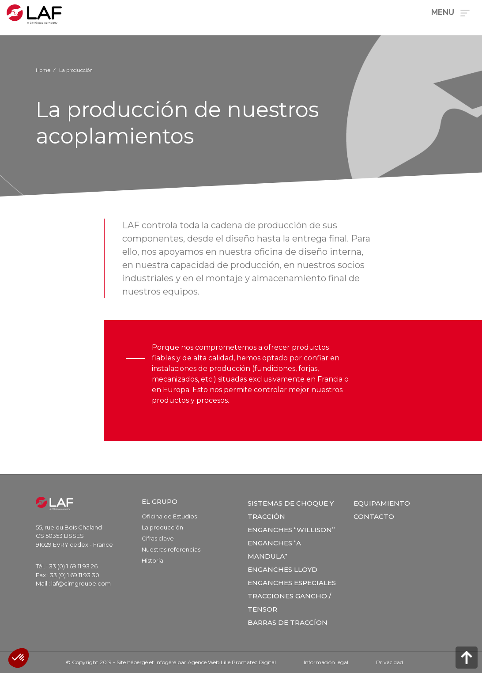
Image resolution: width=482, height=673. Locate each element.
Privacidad (389, 662)
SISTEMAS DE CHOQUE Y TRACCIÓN (291, 510)
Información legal (326, 662)
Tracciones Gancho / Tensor (289, 602)
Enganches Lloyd (282, 569)
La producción (162, 527)
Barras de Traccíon (288, 622)
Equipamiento (382, 503)
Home (43, 70)
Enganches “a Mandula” (274, 549)
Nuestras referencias (171, 549)
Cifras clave (158, 538)
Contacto (374, 516)
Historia (152, 560)
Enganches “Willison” (291, 530)
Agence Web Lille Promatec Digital (232, 662)
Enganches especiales (292, 582)
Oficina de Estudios (169, 516)
